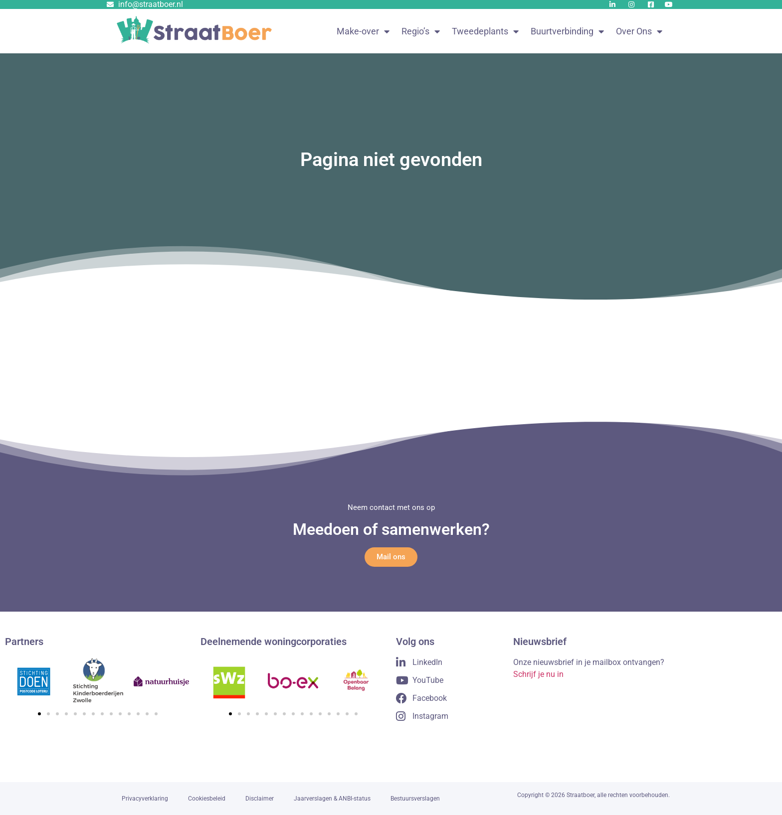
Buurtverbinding (567, 31)
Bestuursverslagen (415, 798)
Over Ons (639, 31)
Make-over (363, 31)
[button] (39, 713)
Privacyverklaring (145, 798)
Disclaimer (259, 798)
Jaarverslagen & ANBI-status (332, 798)
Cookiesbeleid (206, 798)
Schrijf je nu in (538, 674)
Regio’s (420, 31)
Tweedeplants (485, 31)
